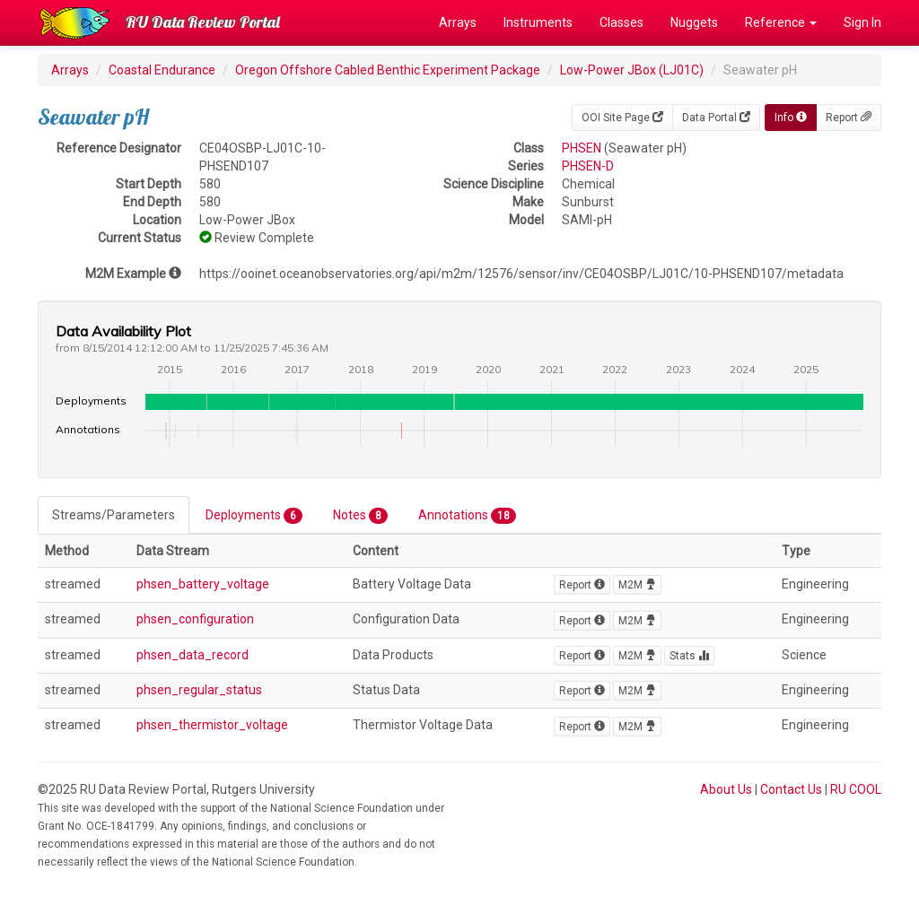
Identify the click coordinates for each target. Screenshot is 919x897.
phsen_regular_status (199, 690)
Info (791, 117)
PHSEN (581, 148)
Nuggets (694, 22)
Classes (621, 22)
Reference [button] (781, 22)
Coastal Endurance (162, 70)
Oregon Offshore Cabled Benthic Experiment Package (387, 70)
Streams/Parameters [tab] (113, 515)
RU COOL (855, 789)
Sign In (862, 22)
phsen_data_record (192, 655)
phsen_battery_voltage (202, 584)
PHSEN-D (588, 166)
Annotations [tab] (467, 516)
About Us (726, 789)
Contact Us (791, 789)
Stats (689, 655)
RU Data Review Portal (203, 22)
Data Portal (716, 117)
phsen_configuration (195, 619)
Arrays (458, 22)
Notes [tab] (360, 516)
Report (848, 117)
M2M (637, 585)
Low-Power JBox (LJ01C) (632, 70)
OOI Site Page (622, 117)
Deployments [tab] (254, 516)
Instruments (538, 22)
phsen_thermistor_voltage (212, 725)
